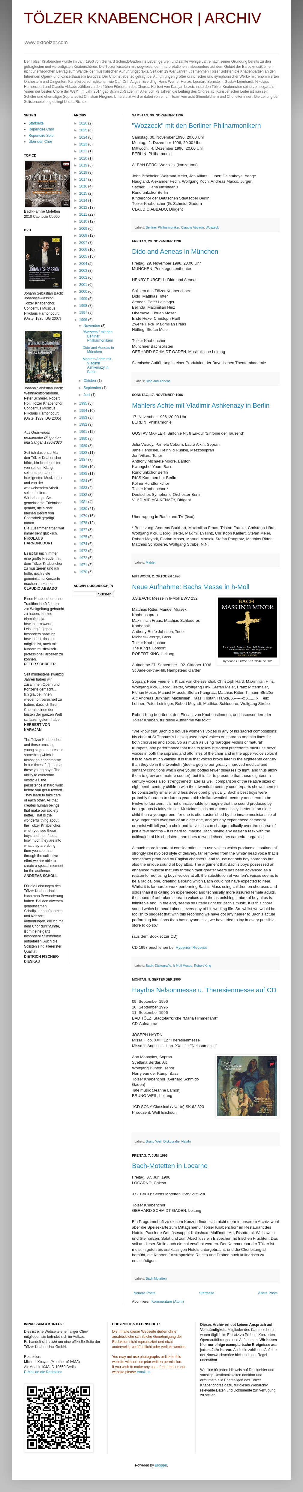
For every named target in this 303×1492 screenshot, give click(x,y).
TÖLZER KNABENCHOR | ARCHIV (142, 18)
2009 (83, 228)
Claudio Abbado (192, 227)
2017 (83, 179)
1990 (83, 438)
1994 (83, 411)
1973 (83, 551)
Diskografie (163, 965)
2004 (83, 264)
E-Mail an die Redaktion (43, 1372)
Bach (149, 965)
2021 (83, 151)
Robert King (202, 965)
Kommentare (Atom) (168, 1301)
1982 (83, 495)
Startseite (206, 1293)
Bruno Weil (154, 1141)
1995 (83, 403)
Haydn (185, 1141)
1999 (83, 299)
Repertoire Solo (40, 135)
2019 (83, 165)
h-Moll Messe (182, 965)
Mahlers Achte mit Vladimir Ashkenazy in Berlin (201, 405)
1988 (83, 453)
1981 (83, 502)
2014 (83, 200)
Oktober (90, 381)
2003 (83, 270)
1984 (83, 481)
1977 (83, 530)
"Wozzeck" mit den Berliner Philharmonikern (196, 125)
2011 (83, 214)
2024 (83, 137)
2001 (83, 285)
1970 (83, 572)
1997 (83, 312)
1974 (83, 544)
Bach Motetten (156, 1278)
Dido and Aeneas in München (175, 251)
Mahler (151, 562)
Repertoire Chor (41, 129)
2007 (83, 243)
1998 (83, 306)
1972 (83, 558)
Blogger (161, 1465)
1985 (83, 474)
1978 (83, 523)
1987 (83, 459)
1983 (83, 488)
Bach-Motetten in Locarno (170, 1166)
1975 (83, 537)
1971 (83, 565)
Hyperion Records (191, 947)
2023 (83, 144)
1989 (83, 446)
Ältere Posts (268, 1293)
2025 (83, 130)
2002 (83, 277)
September (92, 388)
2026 (83, 123)
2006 (83, 249)
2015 (83, 193)
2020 (83, 158)
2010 (83, 221)
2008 (83, 235)
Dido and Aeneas (158, 381)
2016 (83, 186)
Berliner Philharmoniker (162, 227)
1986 (83, 467)
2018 (83, 172)
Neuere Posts (144, 1293)
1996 (83, 320)
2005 (83, 256)
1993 (83, 417)
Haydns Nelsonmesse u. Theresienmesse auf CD (204, 990)
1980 (83, 509)
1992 (83, 424)
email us (143, 1372)
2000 (83, 291)
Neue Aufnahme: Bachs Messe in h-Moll (190, 587)
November (92, 326)
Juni (87, 395)
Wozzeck (212, 227)
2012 (83, 207)
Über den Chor (40, 141)
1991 (83, 432)
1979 (83, 516)
